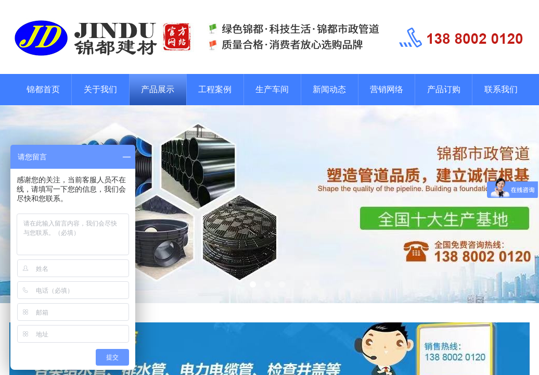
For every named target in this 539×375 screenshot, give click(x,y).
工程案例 (215, 89)
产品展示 (157, 89)
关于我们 (100, 89)
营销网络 (386, 89)
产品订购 (443, 89)
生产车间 (272, 89)
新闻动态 (329, 89)
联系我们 (501, 89)
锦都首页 (43, 89)
